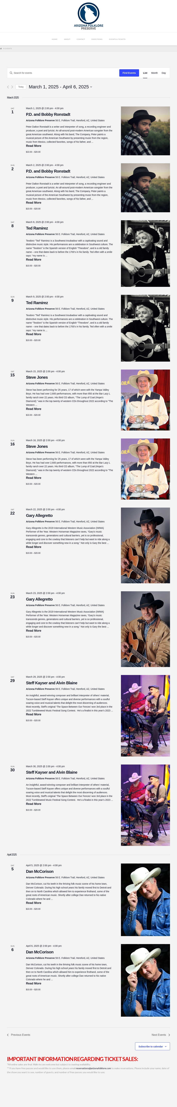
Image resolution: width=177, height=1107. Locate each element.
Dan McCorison (39, 871)
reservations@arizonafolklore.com (93, 1068)
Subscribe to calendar (151, 1046)
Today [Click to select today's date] (21, 87)
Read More (33, 145)
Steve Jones (37, 377)
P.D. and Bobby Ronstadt (48, 114)
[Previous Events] (8, 87)
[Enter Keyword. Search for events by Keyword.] (63, 73)
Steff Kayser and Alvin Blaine (51, 683)
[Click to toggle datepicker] (60, 87)
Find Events (129, 73)
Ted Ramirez (37, 228)
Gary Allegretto (39, 515)
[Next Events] (12, 87)
